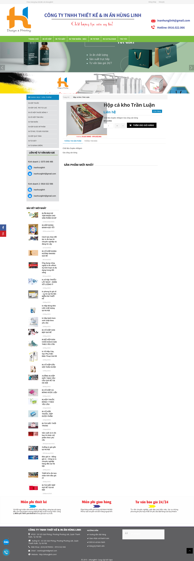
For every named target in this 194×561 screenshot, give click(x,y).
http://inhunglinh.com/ (48, 554)
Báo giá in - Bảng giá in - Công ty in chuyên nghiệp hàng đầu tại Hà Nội (49, 461)
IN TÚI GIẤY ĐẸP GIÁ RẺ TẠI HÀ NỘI (48, 487)
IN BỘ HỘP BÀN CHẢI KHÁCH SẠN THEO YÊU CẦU (49, 342)
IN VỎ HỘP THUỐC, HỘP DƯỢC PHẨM (47, 413)
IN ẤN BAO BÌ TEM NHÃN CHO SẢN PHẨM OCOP (49, 215)
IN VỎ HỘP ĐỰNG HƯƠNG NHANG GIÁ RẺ (49, 253)
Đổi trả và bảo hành (97, 542)
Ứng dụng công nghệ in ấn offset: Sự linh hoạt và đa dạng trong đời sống (49, 267)
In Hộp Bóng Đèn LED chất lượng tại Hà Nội (49, 308)
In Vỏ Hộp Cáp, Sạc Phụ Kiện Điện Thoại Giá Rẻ (49, 353)
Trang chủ (66, 97)
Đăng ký (161, 2)
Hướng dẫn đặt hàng (97, 534)
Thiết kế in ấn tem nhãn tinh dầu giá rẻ (49, 475)
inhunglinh (137, 534)
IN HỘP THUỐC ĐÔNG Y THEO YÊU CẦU (48, 402)
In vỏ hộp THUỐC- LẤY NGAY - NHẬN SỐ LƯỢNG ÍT (49, 282)
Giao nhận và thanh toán (99, 538)
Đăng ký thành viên (97, 546)
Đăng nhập (152, 2)
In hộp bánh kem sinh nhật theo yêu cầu (49, 320)
